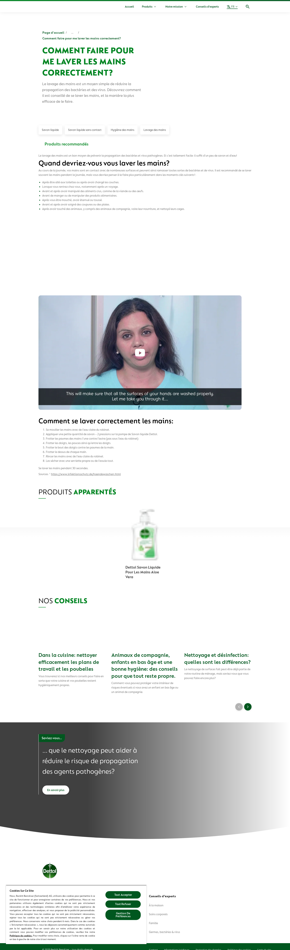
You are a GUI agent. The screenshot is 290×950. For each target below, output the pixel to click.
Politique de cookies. (21, 935)
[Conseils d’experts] (207, 7)
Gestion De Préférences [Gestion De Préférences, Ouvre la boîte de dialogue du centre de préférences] (123, 915)
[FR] (232, 6)
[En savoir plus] (55, 791)
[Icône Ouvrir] (248, 7)
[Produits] (147, 7)
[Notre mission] (174, 7)
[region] (76, 914)
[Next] (248, 707)
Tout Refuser (123, 904)
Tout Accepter (123, 895)
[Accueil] (129, 7)
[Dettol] (42, 7)
